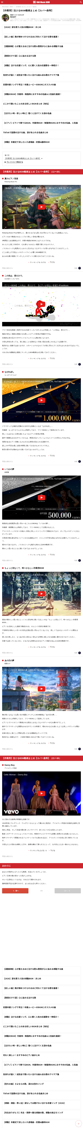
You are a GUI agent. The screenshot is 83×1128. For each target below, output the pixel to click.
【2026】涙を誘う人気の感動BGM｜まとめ (22, 27)
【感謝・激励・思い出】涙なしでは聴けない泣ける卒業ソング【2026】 (34, 1103)
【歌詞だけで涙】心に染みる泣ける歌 (19, 55)
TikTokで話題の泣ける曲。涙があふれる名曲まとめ (25, 132)
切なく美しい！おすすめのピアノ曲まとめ (21, 1055)
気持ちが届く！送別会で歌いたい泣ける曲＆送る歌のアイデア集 (31, 74)
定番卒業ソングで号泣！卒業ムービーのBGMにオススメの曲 (29, 84)
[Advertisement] (41, 930)
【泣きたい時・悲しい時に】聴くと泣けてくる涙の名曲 (27, 113)
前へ (15, 890)
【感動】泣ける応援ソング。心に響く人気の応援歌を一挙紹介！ (31, 65)
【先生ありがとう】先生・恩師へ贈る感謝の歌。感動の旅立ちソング (33, 1112)
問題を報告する (7, 268)
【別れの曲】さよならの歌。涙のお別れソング (23, 1083)
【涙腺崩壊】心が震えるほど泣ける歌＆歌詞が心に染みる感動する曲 (33, 46)
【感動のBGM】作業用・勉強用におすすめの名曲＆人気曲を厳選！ (32, 94)
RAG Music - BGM (7, 7)
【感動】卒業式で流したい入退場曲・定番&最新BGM (26, 142)
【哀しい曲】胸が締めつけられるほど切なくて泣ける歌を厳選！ (31, 36)
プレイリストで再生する (13, 162)
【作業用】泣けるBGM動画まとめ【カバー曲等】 (24, 158)
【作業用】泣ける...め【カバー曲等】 (26, 7)
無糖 (77, 268)
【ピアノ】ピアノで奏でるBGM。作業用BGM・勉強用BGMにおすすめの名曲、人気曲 (40, 122)
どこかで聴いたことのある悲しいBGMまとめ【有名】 (26, 103)
